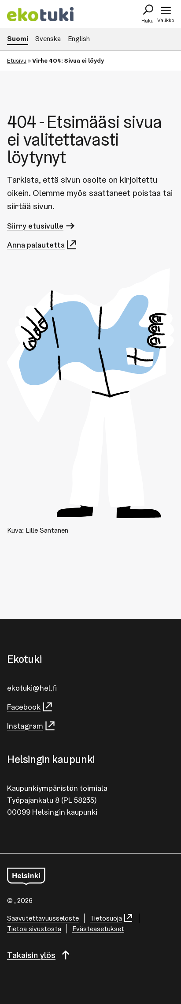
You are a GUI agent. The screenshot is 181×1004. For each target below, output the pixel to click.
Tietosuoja (111, 918)
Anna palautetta (42, 245)
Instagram (31, 726)
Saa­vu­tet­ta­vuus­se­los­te (43, 918)
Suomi (17, 38)
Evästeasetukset (98, 928)
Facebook (30, 707)
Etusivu (16, 60)
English (79, 38)
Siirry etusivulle (41, 226)
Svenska (48, 38)
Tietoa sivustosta (34, 928)
